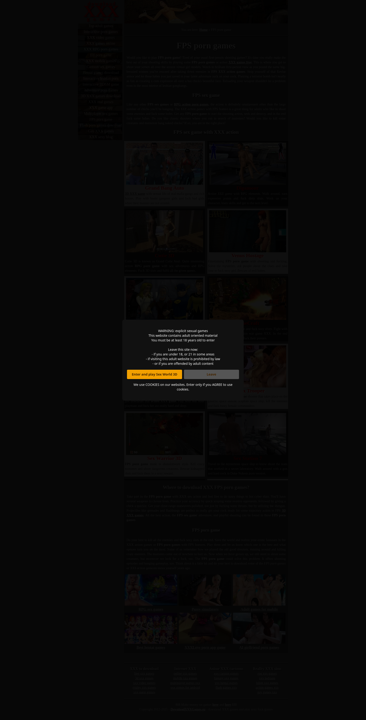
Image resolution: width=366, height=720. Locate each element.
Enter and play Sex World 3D (154, 374)
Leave (211, 374)
